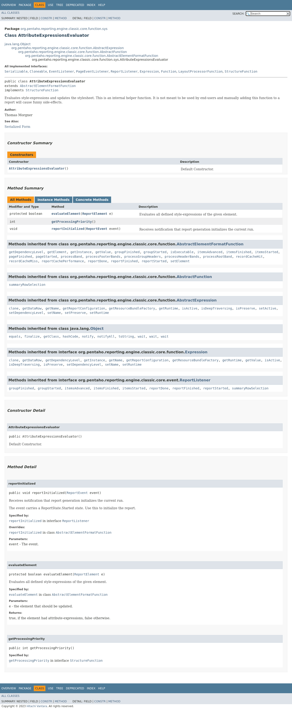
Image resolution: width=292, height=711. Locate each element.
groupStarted (155, 252)
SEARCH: (238, 13)
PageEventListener (92, 71)
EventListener (61, 71)
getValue (103, 252)
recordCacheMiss (23, 261)
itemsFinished (238, 252)
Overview (8, 5)
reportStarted (154, 261)
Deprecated (75, 5)
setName (54, 313)
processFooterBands (103, 256)
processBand (71, 256)
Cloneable (38, 71)
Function (168, 71)
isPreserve (245, 308)
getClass (51, 336)
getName (52, 308)
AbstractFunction (194, 277)
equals (15, 336)
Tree (59, 5)
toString (126, 336)
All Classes (10, 12)
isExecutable (181, 252)
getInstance (81, 252)
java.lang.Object (18, 44)
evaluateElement (66, 213)
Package (25, 5)
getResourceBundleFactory (132, 308)
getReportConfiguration (84, 308)
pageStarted (46, 256)
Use (50, 5)
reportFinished (124, 261)
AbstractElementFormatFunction (48, 86)
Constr (46, 18)
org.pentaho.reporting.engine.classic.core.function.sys (64, 29)
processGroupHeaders (142, 256)
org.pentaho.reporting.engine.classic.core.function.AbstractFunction (72, 52)
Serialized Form (17, 127)
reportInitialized (68, 229)
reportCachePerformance (63, 261)
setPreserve (75, 313)
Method (61, 18)
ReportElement (94, 213)
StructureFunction (241, 71)
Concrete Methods (92, 200)
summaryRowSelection (27, 284)
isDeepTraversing (216, 308)
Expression (149, 71)
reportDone (97, 261)
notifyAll (106, 336)
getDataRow (32, 308)
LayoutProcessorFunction (200, 71)
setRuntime (99, 313)
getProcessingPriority (72, 221)
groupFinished (127, 252)
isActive (189, 308)
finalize (31, 336)
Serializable (16, 71)
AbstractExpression (196, 300)
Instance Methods (53, 200)
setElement (180, 261)
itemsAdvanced (209, 252)
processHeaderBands (182, 256)
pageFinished (20, 256)
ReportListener (124, 71)
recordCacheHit (249, 256)
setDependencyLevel (26, 313)
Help (101, 5)
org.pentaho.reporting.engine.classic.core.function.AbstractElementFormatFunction (91, 56)
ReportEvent (96, 229)
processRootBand (217, 256)
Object (97, 328)
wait (142, 336)
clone (13, 308)
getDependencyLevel (26, 252)
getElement (57, 252)
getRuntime (168, 308)
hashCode (70, 336)
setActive (267, 308)
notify (88, 336)
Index (91, 5)
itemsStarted (266, 252)
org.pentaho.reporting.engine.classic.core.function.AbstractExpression (67, 48)
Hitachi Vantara (36, 706)
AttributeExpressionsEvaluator (37, 168)
